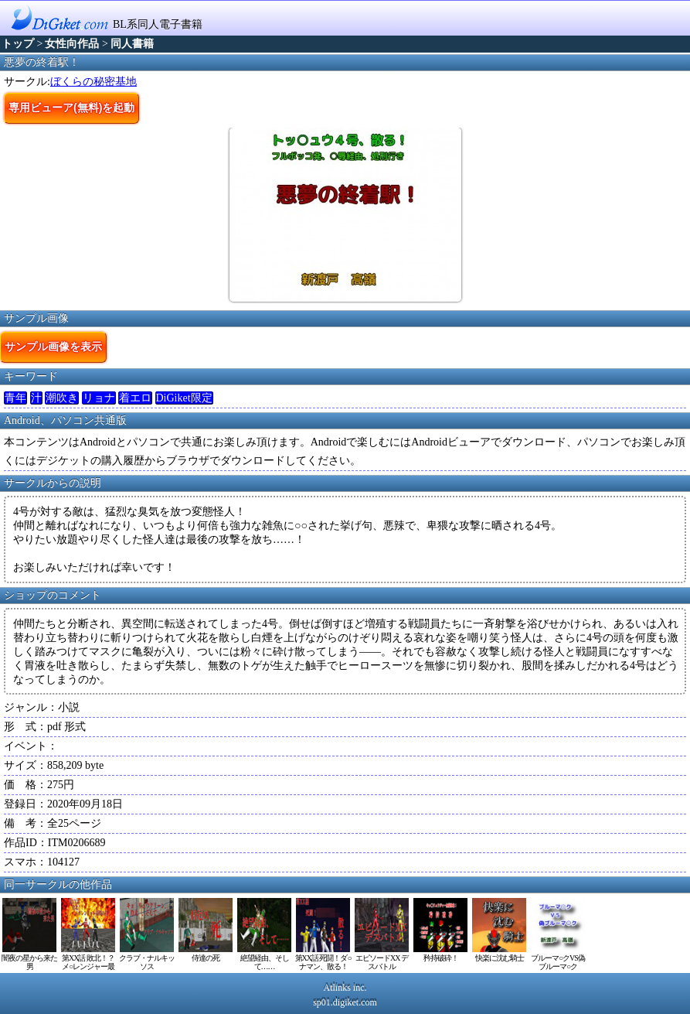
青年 (15, 398)
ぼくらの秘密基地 (93, 81)
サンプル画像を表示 (53, 346)
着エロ (135, 398)
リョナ (99, 398)
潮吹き (62, 398)
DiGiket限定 (184, 398)
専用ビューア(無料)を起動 (71, 107)
